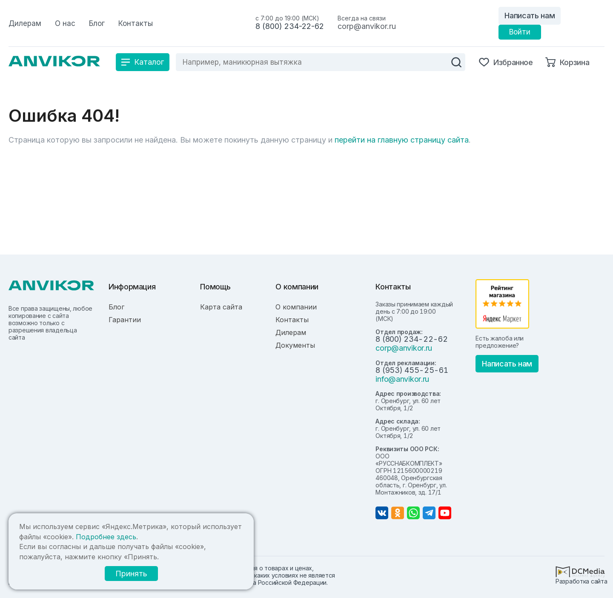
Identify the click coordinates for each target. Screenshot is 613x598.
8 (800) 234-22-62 (289, 26)
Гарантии (125, 319)
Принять (131, 573)
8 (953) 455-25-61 (411, 370)
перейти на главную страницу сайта (402, 139)
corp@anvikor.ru (367, 26)
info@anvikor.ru (402, 379)
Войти (519, 32)
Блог (116, 307)
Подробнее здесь (106, 536)
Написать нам (529, 15)
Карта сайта (221, 307)
